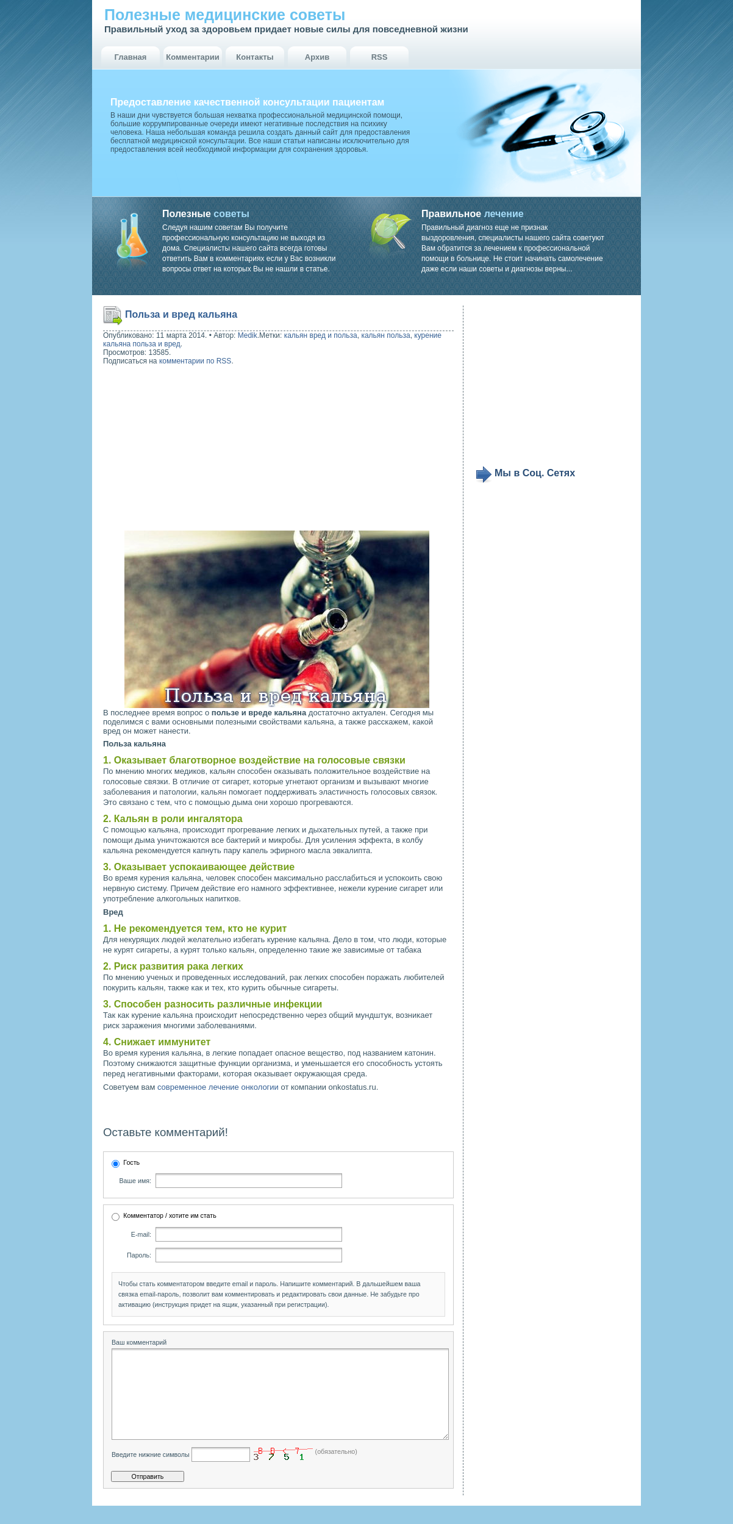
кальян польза (385, 335)
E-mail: (141, 1234)
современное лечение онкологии (218, 1087)
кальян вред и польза (320, 335)
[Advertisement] (181, 449)
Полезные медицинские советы (224, 14)
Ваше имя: (135, 1180)
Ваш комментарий (139, 1342)
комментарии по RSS (195, 361)
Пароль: (139, 1255)
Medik (247, 335)
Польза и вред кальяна (181, 314)
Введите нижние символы (151, 1472)
